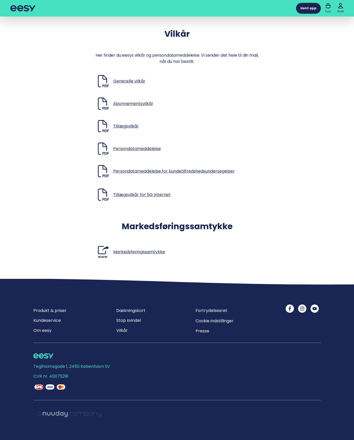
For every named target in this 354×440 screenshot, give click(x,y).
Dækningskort (131, 311)
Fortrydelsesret (211, 311)
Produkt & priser (50, 311)
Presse (202, 331)
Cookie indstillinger (215, 321)
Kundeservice (47, 320)
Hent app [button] (308, 8)
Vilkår (122, 330)
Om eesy (42, 330)
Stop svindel (128, 320)
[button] (340, 6)
